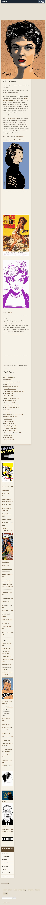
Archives (4, 801)
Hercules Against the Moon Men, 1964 (13, 414)
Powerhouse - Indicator (7, 873)
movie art (10, 312)
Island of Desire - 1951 (9, 377)
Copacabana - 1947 (6, 656)
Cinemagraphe (5, 1)
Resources (30, 890)
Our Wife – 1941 (6, 733)
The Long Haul (7, 410)
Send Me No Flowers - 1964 (10, 417)
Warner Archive (5, 863)
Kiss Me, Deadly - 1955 (9, 423)
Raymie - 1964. (8, 419)
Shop (25, 890)
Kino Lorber (4, 859)
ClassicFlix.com (5, 853)
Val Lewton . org (5, 883)
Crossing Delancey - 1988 (10, 428)
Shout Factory (5, 876)
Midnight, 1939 (8, 412)
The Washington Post (12, 118)
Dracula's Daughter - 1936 (10, 426)
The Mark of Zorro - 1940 (10, 389)
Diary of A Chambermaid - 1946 (12, 405)
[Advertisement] (23, 11)
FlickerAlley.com (5, 856)
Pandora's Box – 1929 (9, 403)
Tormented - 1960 (6, 664)
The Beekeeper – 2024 (7, 611)
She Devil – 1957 (6, 724)
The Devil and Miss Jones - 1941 (12, 382)
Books (20, 890)
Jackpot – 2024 (8, 435)
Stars (15, 890)
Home (4, 890)
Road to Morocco (8, 380)
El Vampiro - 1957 (8, 396)
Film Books (5, 827)
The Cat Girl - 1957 (8, 393)
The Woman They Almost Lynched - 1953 (14, 391)
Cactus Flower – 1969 (7, 620)
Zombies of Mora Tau (19, 140)
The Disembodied (19, 136)
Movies (10, 890)
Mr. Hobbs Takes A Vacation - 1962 (12, 433)
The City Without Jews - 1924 (11, 407)
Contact (5, 893)
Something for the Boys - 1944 (11, 386)
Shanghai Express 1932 (10, 400)
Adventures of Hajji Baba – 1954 (12, 398)
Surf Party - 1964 (8, 437)
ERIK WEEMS (6, 903)
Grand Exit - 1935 (8, 375)
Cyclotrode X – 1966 (9, 440)
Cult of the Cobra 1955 (7, 737)
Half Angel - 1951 (6, 740)
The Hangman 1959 (9, 421)
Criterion (4, 869)
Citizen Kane (10, 707)
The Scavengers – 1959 (9, 430)
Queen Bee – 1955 (6, 649)
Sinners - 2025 (7, 384)
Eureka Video (5, 866)
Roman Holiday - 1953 (7, 677)
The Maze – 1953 (6, 623)
